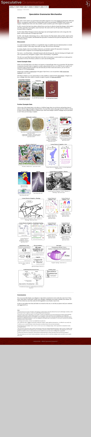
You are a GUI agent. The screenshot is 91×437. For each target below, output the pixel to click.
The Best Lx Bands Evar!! (27, 166)
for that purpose (30, 69)
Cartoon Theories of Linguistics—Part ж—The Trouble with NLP (52, 216)
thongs (29, 322)
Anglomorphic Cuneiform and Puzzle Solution (31, 135)
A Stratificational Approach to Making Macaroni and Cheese (31, 286)
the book (25, 98)
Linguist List (59, 20)
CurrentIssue (17, 7)
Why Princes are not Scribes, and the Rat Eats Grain (31, 132)
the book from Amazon (52, 98)
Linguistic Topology (55, 262)
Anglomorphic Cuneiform (27, 134)
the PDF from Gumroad (39, 97)
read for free (33, 71)
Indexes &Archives (37, 7)
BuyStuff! (26, 7)
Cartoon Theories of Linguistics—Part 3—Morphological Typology (24, 239)
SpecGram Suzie (24, 185)
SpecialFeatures (31, 7)
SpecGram (19, 9)
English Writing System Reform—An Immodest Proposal (66, 139)
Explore (12, 7)
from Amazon (61, 75)
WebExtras (43, 7)
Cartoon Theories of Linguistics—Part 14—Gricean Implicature (58, 167)
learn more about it (56, 77)
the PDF (25, 99)
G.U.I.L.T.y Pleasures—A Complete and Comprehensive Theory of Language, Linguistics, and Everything (52, 138)
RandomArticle (21, 7)
